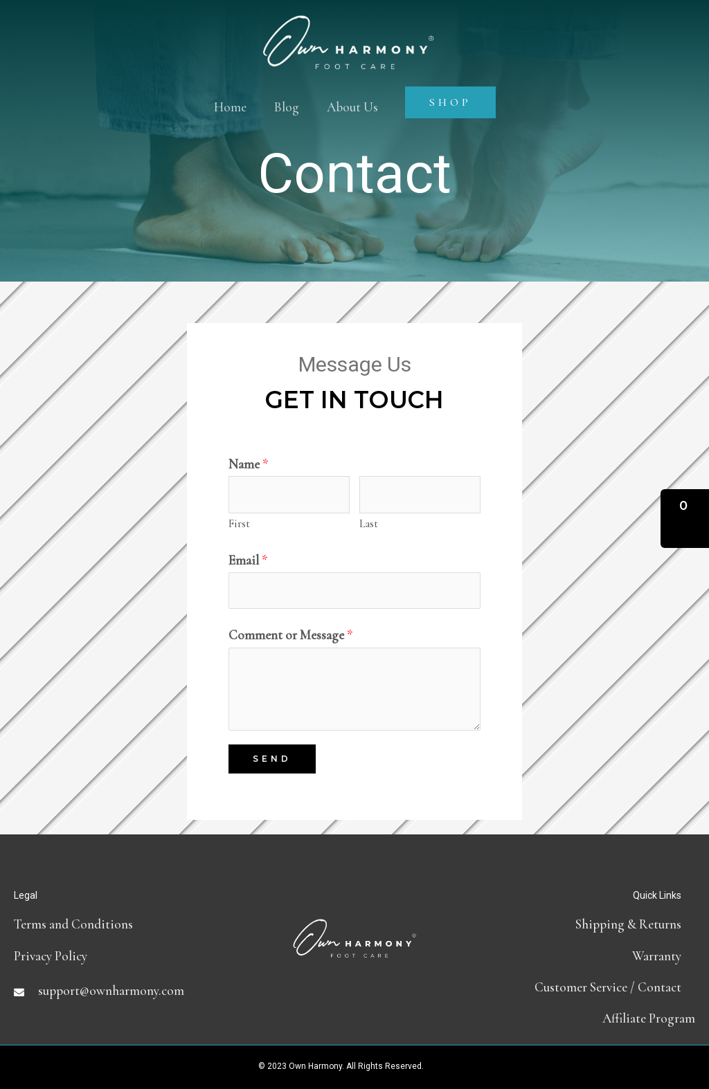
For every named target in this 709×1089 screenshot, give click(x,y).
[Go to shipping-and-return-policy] (581, 924)
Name (248, 464)
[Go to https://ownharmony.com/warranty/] (581, 956)
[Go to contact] (581, 987)
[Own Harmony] (348, 29)
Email (248, 560)
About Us (352, 107)
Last (368, 524)
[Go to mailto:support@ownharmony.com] (127, 990)
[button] (685, 518)
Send (272, 758)
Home (230, 107)
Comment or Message (290, 635)
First (239, 524)
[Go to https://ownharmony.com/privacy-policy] (127, 956)
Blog (286, 107)
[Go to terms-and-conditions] (127, 924)
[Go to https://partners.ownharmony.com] (581, 1018)
